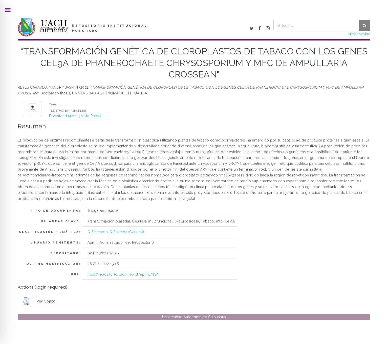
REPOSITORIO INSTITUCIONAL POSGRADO (109, 28)
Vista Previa (91, 116)
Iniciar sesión (359, 34)
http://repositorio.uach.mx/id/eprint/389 (123, 274)
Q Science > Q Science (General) (116, 232)
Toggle (8, 10)
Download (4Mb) (63, 116)
